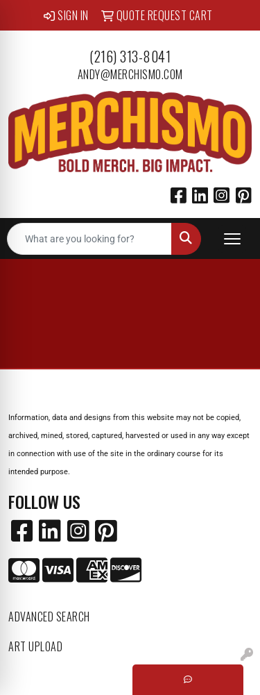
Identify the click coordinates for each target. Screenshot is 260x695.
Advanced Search (49, 616)
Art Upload (35, 646)
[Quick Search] (89, 239)
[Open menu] (232, 239)
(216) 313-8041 (130, 56)
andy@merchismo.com (130, 74)
